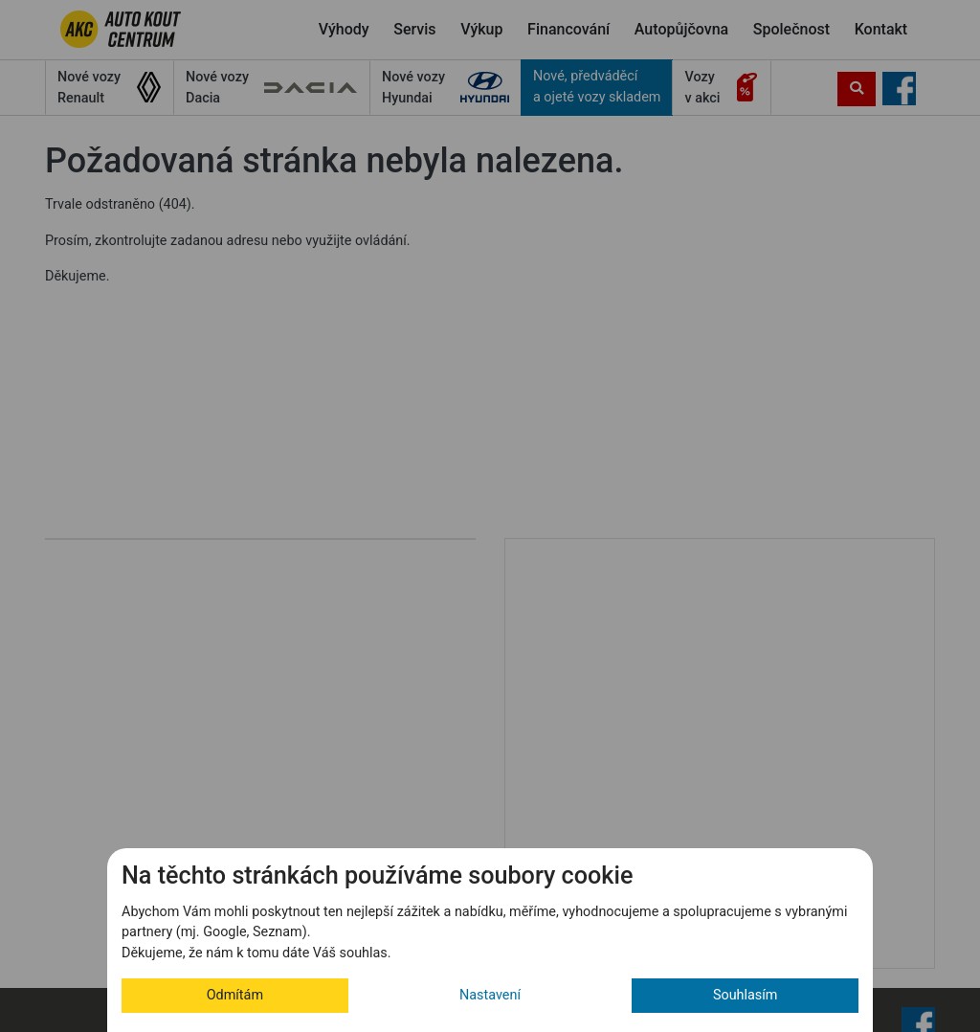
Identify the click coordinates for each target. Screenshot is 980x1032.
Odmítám (235, 995)
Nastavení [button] (490, 995)
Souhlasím (745, 995)
